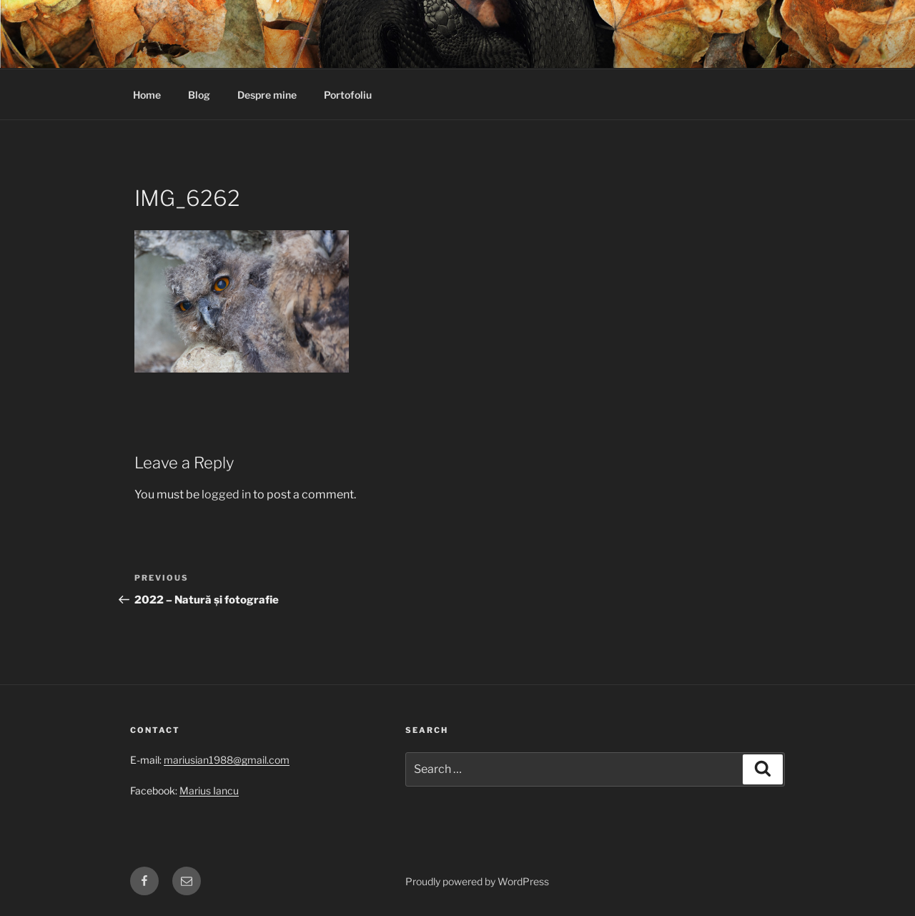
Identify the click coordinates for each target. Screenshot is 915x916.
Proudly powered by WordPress (477, 881)
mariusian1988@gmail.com (227, 760)
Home (147, 95)
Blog (199, 95)
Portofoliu (348, 95)
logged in (226, 494)
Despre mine (267, 95)
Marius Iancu (209, 790)
